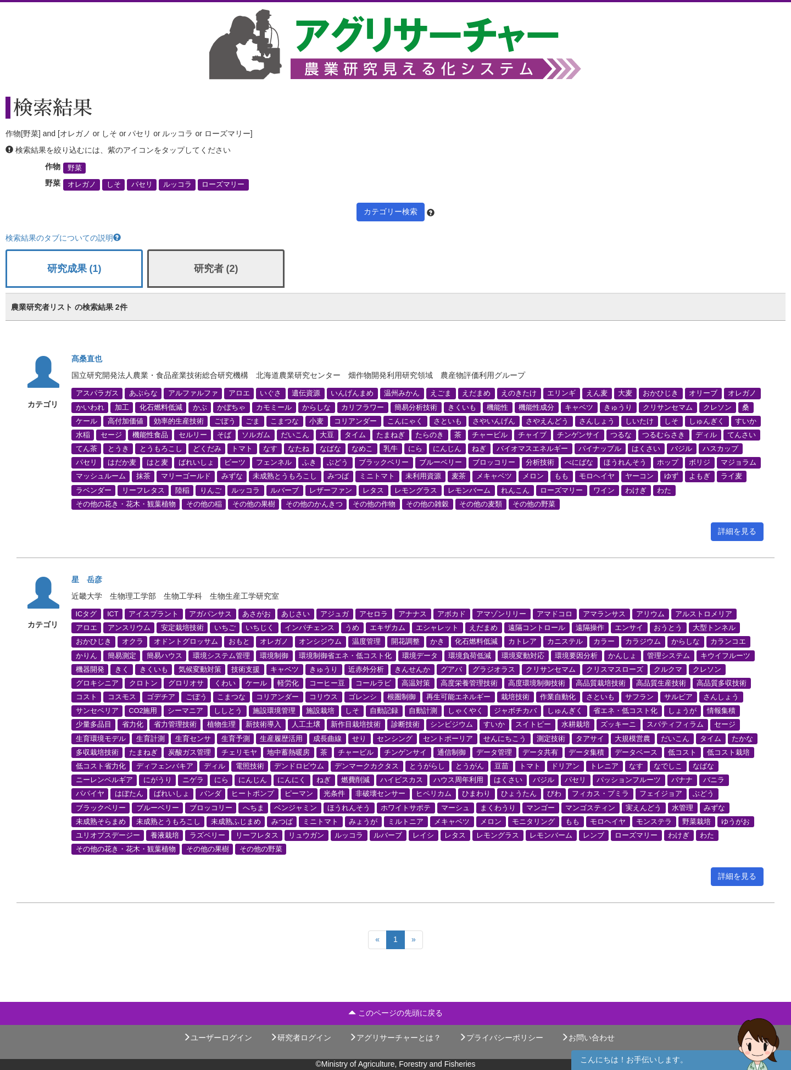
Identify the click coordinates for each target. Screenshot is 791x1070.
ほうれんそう (625, 462)
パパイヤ (90, 794)
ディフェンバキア (164, 766)
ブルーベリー (440, 462)
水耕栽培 (575, 724)
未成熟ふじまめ (236, 821)
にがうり (157, 780)
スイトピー (533, 724)
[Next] (413, 939)
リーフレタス (143, 490)
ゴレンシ (362, 697)
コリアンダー (355, 421)
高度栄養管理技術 (469, 683)
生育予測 (235, 738)
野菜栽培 (696, 821)
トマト (242, 449)
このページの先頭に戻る (395, 1012)
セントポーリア (448, 738)
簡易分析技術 (415, 407)
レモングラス (415, 490)
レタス (373, 490)
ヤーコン (639, 476)
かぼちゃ (231, 407)
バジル (681, 449)
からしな (316, 407)
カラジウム (643, 641)
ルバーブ (284, 490)
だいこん (295, 434)
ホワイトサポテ (406, 807)
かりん (86, 655)
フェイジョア (660, 794)
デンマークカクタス (367, 766)
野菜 (75, 168)
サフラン (639, 697)
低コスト (682, 752)
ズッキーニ (618, 724)
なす (270, 449)
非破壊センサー (380, 794)
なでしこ (668, 766)
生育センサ (193, 738)
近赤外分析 (366, 669)
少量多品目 (94, 724)
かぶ (200, 407)
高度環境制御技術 (536, 683)
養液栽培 (165, 835)
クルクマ (668, 669)
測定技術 (551, 738)
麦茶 (459, 476)
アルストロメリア (703, 614)
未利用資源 (423, 476)
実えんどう (643, 807)
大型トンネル (714, 628)
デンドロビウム (299, 766)
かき (437, 641)
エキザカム (387, 628)
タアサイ (590, 738)
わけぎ (636, 490)
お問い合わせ (588, 1037)
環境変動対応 (523, 655)
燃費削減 (355, 780)
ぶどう (337, 462)
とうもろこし (161, 449)
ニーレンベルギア (104, 780)
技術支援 (245, 669)
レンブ (593, 835)
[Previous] (377, 939)
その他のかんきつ (314, 504)
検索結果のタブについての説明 (63, 237)
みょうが (363, 821)
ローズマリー (223, 184)
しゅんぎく (707, 421)
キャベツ (579, 407)
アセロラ (373, 614)
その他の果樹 (253, 504)
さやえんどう (547, 421)
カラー (604, 641)
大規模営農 (632, 738)
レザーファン (330, 490)
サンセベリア (97, 711)
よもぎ (699, 476)
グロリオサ (186, 683)
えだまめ (476, 393)
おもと (239, 641)
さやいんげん (493, 421)
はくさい (646, 449)
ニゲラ (193, 780)
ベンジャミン (295, 807)
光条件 (334, 794)
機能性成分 (536, 407)
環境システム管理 (221, 655)
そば (224, 434)
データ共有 (540, 752)
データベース (636, 752)
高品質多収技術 (722, 683)
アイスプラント (154, 614)
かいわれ (90, 407)
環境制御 (274, 655)
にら (415, 449)
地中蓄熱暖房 (288, 752)
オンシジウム (320, 641)
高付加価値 (125, 421)
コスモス (122, 697)
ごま (253, 421)
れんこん (515, 490)
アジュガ (334, 614)
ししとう (228, 711)
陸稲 (182, 490)
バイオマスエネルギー (532, 449)
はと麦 (157, 462)
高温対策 (416, 683)
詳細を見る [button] (737, 531)
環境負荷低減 (469, 655)
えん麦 (597, 393)
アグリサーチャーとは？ (395, 1037)
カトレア (522, 641)
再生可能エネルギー (458, 697)
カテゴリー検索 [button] (390, 211)
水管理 (682, 807)
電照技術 (250, 766)
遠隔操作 (590, 628)
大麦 (625, 393)
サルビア (678, 697)
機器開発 (90, 669)
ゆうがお (735, 821)
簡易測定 (122, 655)
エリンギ (561, 393)
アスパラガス (97, 393)
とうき (118, 449)
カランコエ (728, 641)
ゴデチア (161, 697)
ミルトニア (406, 821)
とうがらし (427, 766)
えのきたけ (519, 393)
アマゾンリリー (501, 614)
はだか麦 (122, 462)
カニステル (565, 641)
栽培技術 (515, 697)
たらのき (429, 434)
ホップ (667, 462)
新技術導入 (263, 724)
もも (561, 476)
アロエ (239, 393)
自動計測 (423, 711)
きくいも (462, 407)
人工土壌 (306, 724)
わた (664, 490)
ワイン (604, 490)
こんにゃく (405, 421)
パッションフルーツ (629, 780)
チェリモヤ (239, 752)
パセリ (142, 184)
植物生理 (221, 724)
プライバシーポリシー (501, 1037)
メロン (533, 476)
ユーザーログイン (217, 1037)
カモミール (274, 407)
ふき (309, 462)
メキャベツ (494, 476)
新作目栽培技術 (356, 724)
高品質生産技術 (661, 683)
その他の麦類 (480, 504)
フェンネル (274, 462)
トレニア (604, 766)
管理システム (668, 655)
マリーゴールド (186, 476)
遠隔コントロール (536, 628)
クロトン (143, 683)
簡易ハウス (164, 655)
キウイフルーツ (725, 655)
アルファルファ (193, 393)
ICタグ (86, 614)
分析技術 (540, 462)
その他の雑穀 (427, 504)
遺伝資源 (306, 393)
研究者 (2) (216, 268)
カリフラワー (362, 407)
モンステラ (654, 821)
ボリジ (699, 462)
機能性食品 (150, 434)
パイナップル (599, 449)
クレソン (717, 407)
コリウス (323, 697)
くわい (225, 683)
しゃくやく (465, 711)
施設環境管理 (274, 711)
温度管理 (366, 641)
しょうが (682, 711)
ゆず (671, 476)
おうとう (668, 628)
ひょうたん (519, 794)
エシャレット (437, 628)
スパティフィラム (675, 724)
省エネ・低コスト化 (625, 711)
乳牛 (390, 449)
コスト (86, 697)
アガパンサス (210, 614)
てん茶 (86, 449)
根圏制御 (401, 697)
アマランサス (604, 614)
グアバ (451, 669)
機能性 (497, 407)
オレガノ (82, 184)
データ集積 (586, 752)
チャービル (490, 434)
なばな (330, 449)
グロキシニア (97, 683)
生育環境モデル (101, 738)
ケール (86, 421)
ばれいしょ (196, 462)
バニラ (714, 780)
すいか (745, 421)
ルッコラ (177, 184)
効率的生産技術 (179, 421)
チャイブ (532, 434)
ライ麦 (731, 476)
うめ (352, 628)
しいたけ (639, 421)
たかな (742, 738)
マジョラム (738, 462)
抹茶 (143, 476)
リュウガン (306, 835)
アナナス (412, 614)
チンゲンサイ (578, 434)
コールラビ (373, 683)
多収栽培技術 (97, 752)
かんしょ (622, 655)
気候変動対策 (200, 669)
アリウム (650, 614)
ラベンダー (94, 490)
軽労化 (288, 683)
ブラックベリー (384, 462)
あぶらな (143, 393)
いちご (225, 628)
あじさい (295, 614)
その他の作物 (374, 504)
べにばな (579, 462)
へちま (253, 807)
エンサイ (629, 628)
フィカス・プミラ (600, 794)
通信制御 (451, 752)
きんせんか (412, 669)
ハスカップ (720, 449)
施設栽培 (320, 711)
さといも (447, 421)
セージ (111, 434)
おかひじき (660, 393)
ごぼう (225, 421)
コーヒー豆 (327, 683)
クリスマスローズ (614, 669)
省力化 (132, 724)
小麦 (316, 421)
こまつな (284, 421)
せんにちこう (504, 738)
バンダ (210, 794)
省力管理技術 (175, 724)
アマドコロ (554, 614)
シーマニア (185, 711)
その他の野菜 (534, 504)
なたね (298, 449)
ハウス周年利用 (458, 780)
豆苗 (501, 766)
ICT (112, 614)
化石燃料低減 (161, 407)
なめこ (362, 449)
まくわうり (498, 807)
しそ (114, 184)
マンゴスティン (590, 807)
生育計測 (150, 738)
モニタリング (533, 821)
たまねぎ (390, 434)
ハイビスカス (401, 780)
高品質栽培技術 (601, 683)
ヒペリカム (434, 794)
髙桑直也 (86, 358)
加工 (122, 407)
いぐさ (270, 393)
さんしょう (597, 421)
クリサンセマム (668, 407)
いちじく (260, 628)
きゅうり (618, 407)
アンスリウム (129, 628)
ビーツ (235, 462)
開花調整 (405, 641)
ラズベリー (207, 835)
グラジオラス (493, 669)
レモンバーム (469, 490)
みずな (232, 476)
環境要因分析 (576, 655)
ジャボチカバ (515, 711)
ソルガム (256, 434)
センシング (395, 738)
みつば (338, 476)
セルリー (193, 434)
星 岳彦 (86, 579)
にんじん (447, 449)
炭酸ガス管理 (189, 752)
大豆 (327, 434)
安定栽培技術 (182, 628)
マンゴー (540, 807)
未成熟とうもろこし (285, 476)
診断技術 (405, 724)
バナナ (682, 780)
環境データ (420, 655)
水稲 (83, 434)
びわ (554, 794)
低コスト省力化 (101, 766)
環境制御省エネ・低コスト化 (345, 655)
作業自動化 (558, 697)
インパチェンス (310, 628)
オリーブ (703, 393)
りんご (210, 490)
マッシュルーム (101, 476)
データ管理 (494, 752)
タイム (355, 434)
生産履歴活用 (281, 738)
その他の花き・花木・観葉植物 (126, 504)
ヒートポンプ (252, 794)
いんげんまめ (352, 393)
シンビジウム (451, 724)
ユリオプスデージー (108, 835)
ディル (706, 434)
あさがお (256, 614)
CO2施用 (143, 711)
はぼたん (129, 794)
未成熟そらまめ (101, 821)
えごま (441, 393)
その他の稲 (204, 504)
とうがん (469, 766)
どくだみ (207, 449)
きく (122, 669)
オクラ (132, 641)
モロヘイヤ (597, 476)
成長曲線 (327, 738)
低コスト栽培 (728, 752)
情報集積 (721, 711)
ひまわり (476, 794)
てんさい (741, 434)
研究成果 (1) (74, 268)
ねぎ (479, 449)
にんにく (291, 780)
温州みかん (402, 393)
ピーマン (299, 794)
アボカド (451, 614)
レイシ (423, 835)
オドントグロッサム (186, 641)
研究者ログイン (300, 1037)
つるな (621, 434)
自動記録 (384, 711)
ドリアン (565, 766)
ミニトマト (377, 476)
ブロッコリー (493, 462)
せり (359, 738)
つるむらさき (663, 434)
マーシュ (455, 807)
